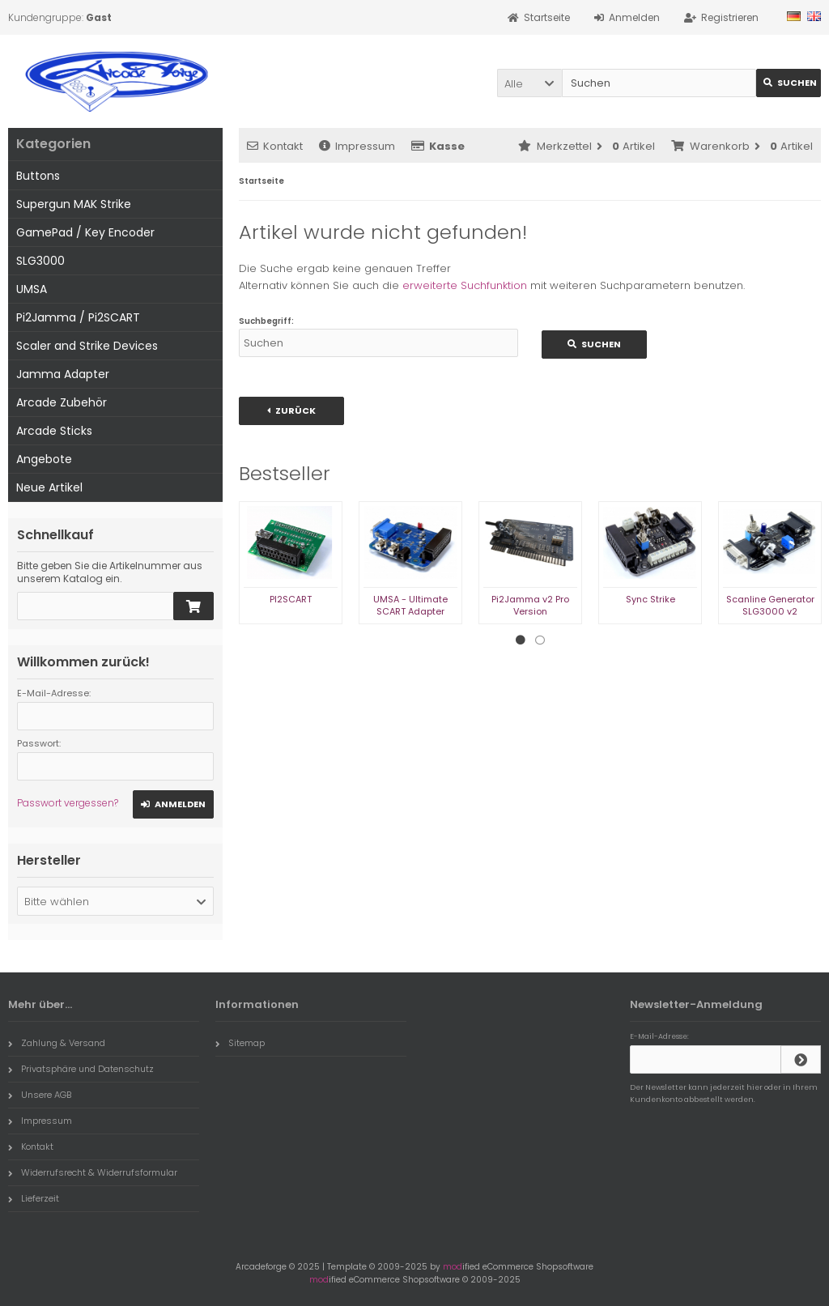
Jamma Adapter (62, 374)
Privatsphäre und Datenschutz (81, 1068)
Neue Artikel (49, 487)
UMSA (31, 289)
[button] (529, 83)
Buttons (38, 176)
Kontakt (275, 146)
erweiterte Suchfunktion (464, 285)
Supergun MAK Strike (73, 204)
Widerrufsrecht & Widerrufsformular (92, 1172)
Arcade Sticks (54, 431)
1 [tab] (520, 640)
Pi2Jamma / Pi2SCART (78, 317)
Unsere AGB (39, 1094)
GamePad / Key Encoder (85, 232)
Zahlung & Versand (56, 1042)
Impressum (357, 146)
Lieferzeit (33, 1198)
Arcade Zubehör (61, 402)
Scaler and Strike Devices (87, 346)
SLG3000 (40, 261)
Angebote (44, 459)
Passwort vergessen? (67, 803)
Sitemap (240, 1042)
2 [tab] (540, 640)
